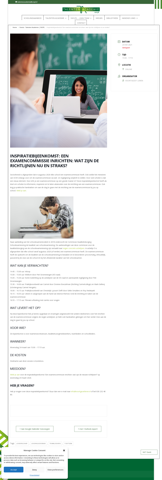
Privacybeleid (34, 475)
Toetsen (68, 443)
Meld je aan (21, 190)
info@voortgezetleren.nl (81, 391)
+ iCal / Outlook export (88, 429)
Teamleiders (55, 443)
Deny (34, 469)
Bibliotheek (112, 18)
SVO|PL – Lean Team (80, 18)
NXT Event (149, 452)
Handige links (128, 18)
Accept (14, 469)
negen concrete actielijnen (73, 248)
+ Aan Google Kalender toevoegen (35, 429)
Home (15, 27)
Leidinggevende (38, 443)
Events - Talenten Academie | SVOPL (32, 27)
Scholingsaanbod (33, 18)
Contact (81, 23)
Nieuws (99, 18)
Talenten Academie (54, 18)
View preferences (55, 469)
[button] (64, 450)
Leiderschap (22, 443)
